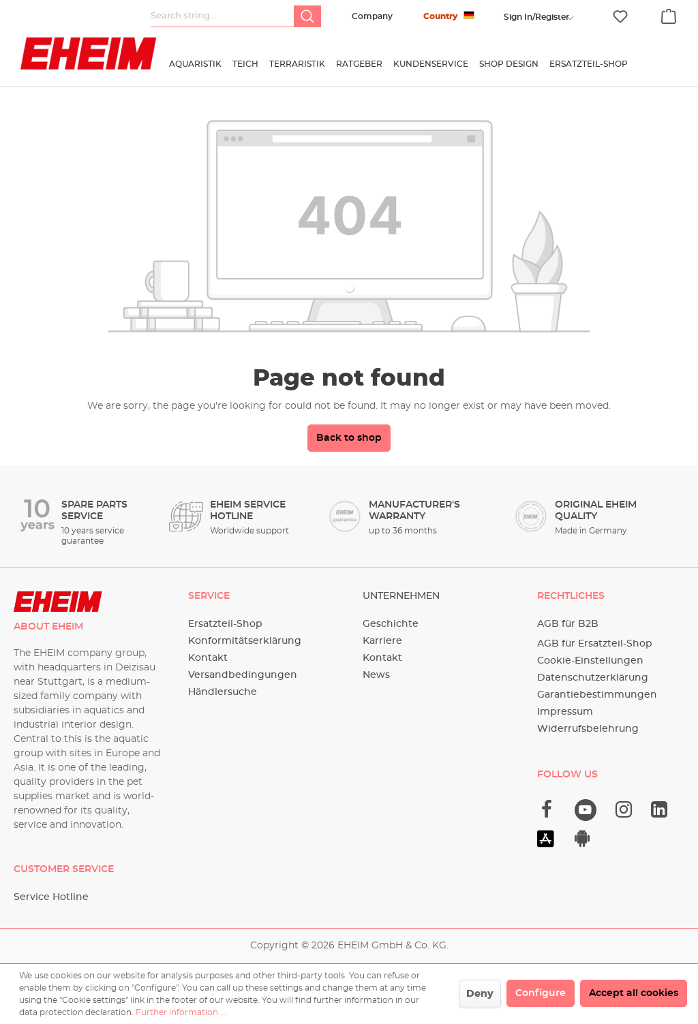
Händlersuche (222, 692)
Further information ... (181, 1012)
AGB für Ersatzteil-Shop (594, 644)
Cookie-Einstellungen (590, 661)
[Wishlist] (620, 16)
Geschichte (391, 624)
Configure (540, 993)
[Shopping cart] (668, 14)
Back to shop (349, 438)
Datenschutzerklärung (592, 678)
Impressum (565, 712)
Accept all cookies (633, 993)
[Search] (307, 16)
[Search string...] (222, 16)
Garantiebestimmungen (597, 695)
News (376, 675)
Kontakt (208, 658)
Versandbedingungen (242, 675)
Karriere (382, 641)
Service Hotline (51, 897)
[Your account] (536, 17)
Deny (480, 994)
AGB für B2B (567, 624)
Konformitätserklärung (244, 641)
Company (372, 16)
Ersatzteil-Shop (225, 624)
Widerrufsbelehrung (588, 729)
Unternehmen (401, 596)
